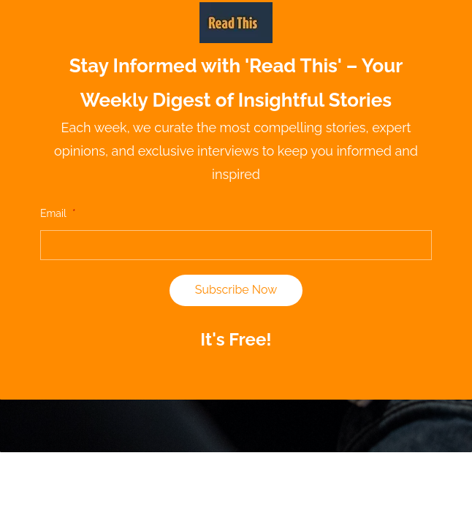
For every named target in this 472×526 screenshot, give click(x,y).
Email (57, 213)
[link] (236, 11)
